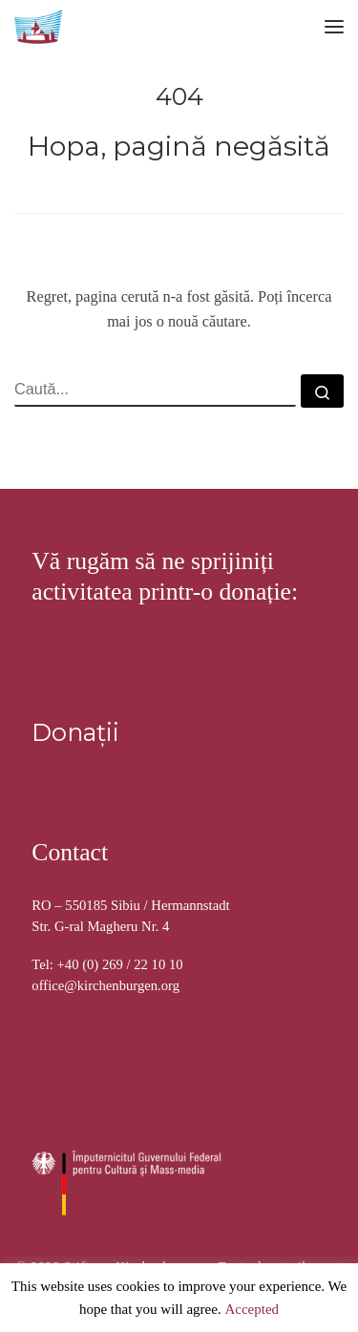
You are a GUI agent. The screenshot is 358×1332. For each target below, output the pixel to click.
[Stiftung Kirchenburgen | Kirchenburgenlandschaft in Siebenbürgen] (40, 24)
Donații (75, 732)
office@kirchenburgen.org (105, 985)
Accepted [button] (251, 1310)
